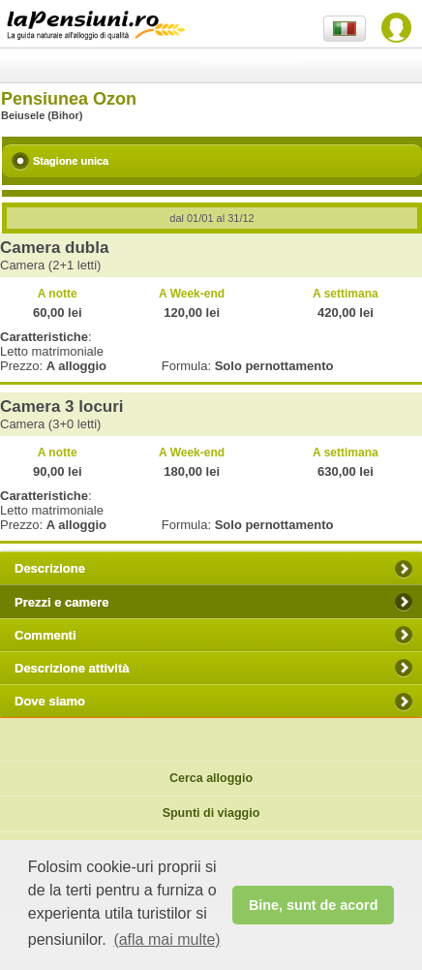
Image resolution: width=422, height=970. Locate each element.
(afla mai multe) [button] (166, 939)
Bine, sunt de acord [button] (313, 905)
